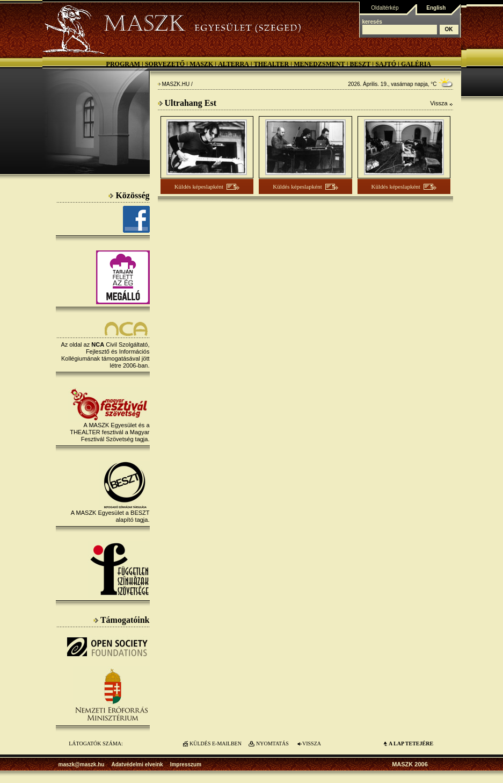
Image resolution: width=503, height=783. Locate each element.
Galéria (416, 64)
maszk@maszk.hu (82, 764)
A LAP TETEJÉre (411, 743)
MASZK (201, 64)
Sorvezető (165, 64)
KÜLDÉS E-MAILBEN (215, 743)
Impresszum (185, 764)
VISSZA (311, 743)
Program (123, 64)
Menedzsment (319, 64)
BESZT (360, 64)
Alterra (233, 64)
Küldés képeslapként (198, 186)
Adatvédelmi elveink (137, 764)
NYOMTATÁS (272, 743)
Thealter (271, 64)
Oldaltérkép (384, 8)
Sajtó (385, 64)
